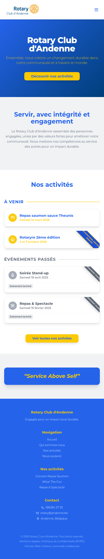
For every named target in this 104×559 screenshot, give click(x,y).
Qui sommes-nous (52, 445)
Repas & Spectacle (52, 487)
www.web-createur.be (66, 546)
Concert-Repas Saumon (52, 476)
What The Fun (52, 481)
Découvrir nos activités (52, 76)
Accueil (52, 439)
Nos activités (52, 450)
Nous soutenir (52, 456)
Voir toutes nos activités (52, 338)
